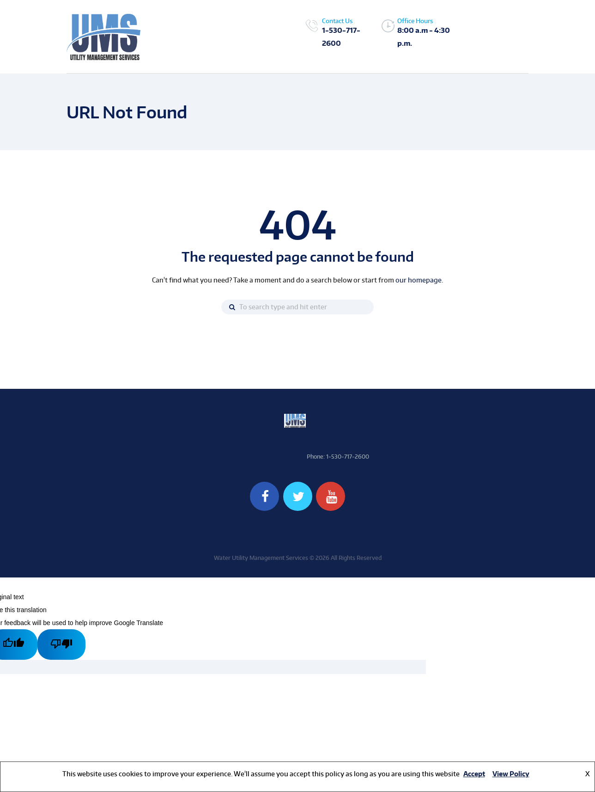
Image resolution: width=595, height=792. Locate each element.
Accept (474, 774)
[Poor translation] (61, 644)
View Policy (510, 774)
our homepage (418, 280)
